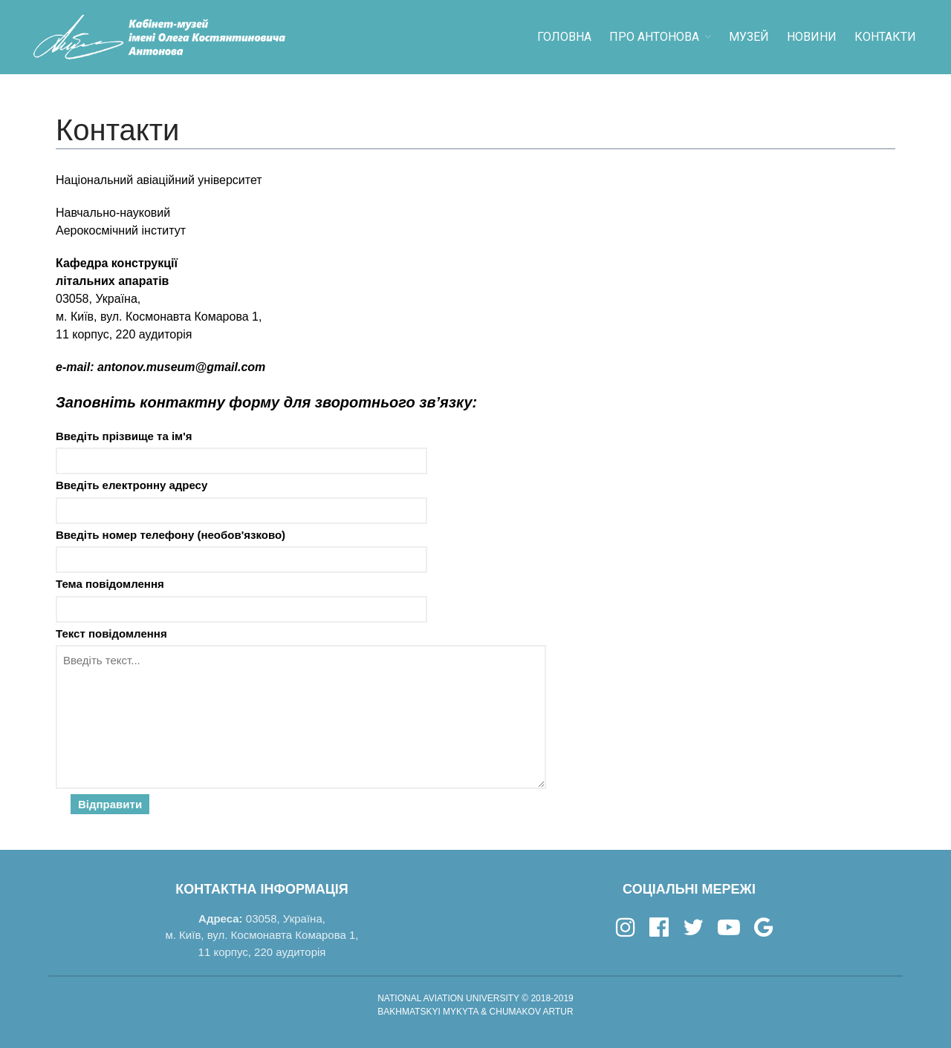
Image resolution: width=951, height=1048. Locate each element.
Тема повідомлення (475, 600)
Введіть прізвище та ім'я (475, 452)
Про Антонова (654, 37)
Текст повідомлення (475, 720)
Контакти (885, 37)
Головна (564, 37)
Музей (749, 37)
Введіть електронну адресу (475, 501)
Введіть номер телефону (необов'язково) (475, 551)
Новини (812, 37)
